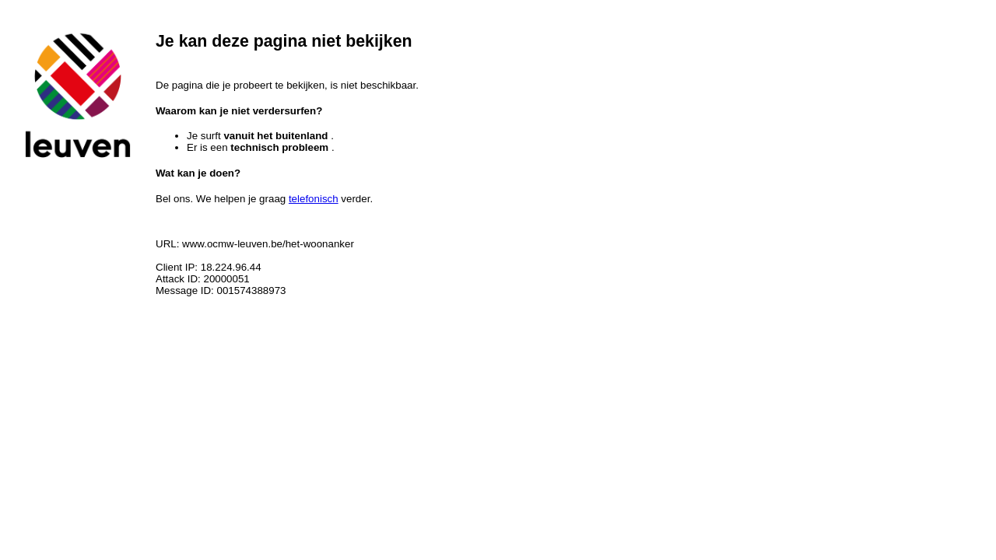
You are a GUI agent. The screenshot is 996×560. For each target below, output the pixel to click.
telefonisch (313, 199)
